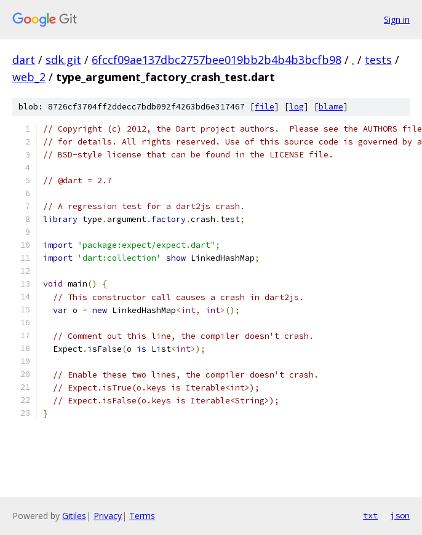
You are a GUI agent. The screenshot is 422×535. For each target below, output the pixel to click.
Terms (142, 515)
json (400, 515)
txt (370, 515)
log (296, 106)
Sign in (397, 19)
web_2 (29, 76)
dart (23, 59)
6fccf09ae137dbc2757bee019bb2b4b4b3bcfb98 (216, 59)
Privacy (108, 515)
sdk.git (63, 59)
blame (331, 106)
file (264, 106)
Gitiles (74, 515)
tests (378, 59)
